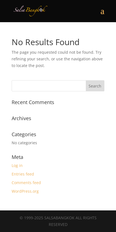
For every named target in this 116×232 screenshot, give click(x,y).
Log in (17, 165)
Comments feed (26, 182)
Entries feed (23, 174)
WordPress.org (25, 191)
